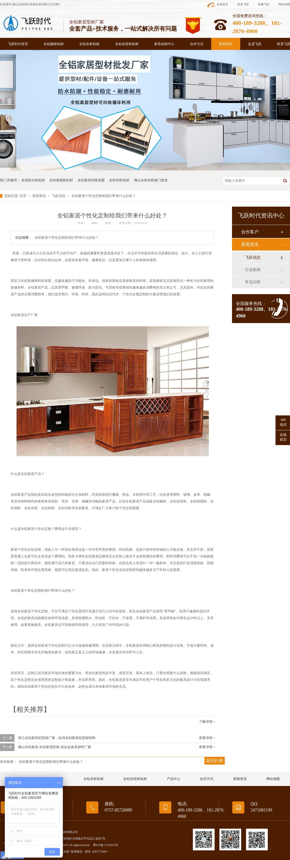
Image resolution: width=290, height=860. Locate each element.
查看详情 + (207, 738)
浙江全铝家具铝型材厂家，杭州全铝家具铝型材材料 (57, 738)
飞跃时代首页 (18, 44)
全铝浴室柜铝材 (127, 44)
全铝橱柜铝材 (54, 44)
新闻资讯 (225, 44)
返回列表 (214, 760)
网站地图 (284, 4)
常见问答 (253, 282)
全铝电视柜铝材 (61, 180)
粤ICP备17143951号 (105, 845)
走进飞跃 (254, 44)
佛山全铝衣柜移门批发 (151, 180)
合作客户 (250, 232)
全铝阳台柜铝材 (33, 180)
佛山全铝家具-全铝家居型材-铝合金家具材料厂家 (54, 747)
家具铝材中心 (164, 44)
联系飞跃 (243, 4)
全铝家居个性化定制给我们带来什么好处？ (104, 196)
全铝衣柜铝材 (89, 44)
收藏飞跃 (263, 4)
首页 (23, 196)
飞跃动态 (59, 196)
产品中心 (173, 779)
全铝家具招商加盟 (91, 180)
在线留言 (222, 4)
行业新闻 (253, 270)
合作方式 (196, 44)
